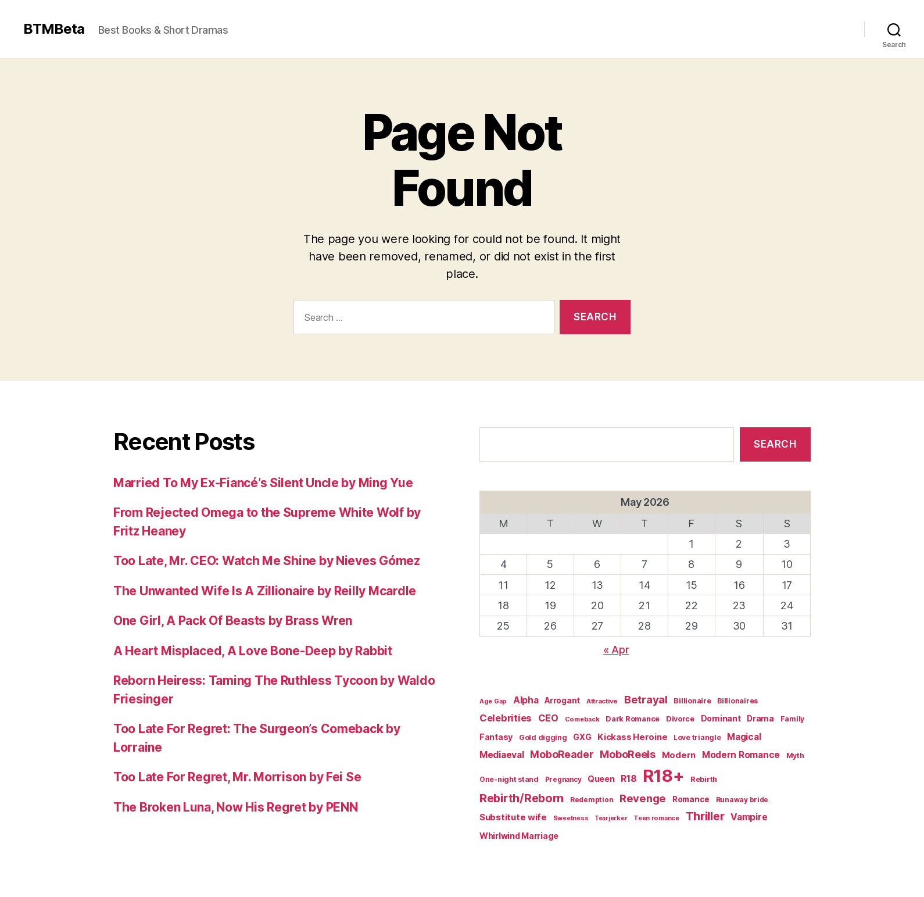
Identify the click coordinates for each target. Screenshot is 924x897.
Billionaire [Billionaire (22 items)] (692, 700)
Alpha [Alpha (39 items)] (526, 700)
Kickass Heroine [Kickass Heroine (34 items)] (632, 737)
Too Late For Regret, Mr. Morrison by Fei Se (237, 777)
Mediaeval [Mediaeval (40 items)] (501, 754)
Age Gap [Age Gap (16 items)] (493, 701)
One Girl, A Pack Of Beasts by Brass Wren (232, 620)
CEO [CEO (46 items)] (548, 718)
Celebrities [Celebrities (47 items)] (505, 718)
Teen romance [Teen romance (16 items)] (656, 818)
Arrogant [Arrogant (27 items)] (562, 700)
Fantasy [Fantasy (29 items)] (496, 737)
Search (775, 444)
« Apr (616, 650)
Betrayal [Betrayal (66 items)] (646, 699)
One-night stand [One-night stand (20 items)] (509, 779)
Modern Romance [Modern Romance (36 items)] (741, 754)
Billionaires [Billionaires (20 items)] (737, 700)
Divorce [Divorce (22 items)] (680, 718)
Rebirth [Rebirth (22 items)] (703, 779)
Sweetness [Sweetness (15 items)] (571, 818)
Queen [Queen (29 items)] (601, 779)
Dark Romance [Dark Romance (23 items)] (633, 718)
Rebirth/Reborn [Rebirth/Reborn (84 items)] (521, 798)
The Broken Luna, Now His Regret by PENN (235, 807)
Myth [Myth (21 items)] (795, 755)
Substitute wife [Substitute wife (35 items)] (513, 817)
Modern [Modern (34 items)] (679, 755)
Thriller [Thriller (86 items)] (705, 816)
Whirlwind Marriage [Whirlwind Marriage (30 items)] (518, 836)
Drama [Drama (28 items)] (760, 718)
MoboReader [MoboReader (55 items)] (561, 754)
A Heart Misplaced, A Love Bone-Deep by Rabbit (252, 651)
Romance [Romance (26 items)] (691, 799)
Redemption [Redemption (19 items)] (591, 799)
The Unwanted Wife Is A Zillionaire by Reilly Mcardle (264, 591)
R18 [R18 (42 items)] (628, 778)
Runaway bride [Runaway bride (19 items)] (742, 799)
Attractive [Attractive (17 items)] (602, 701)
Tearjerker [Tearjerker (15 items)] (610, 818)
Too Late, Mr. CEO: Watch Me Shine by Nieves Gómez (266, 560)
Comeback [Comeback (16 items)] (582, 719)
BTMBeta (53, 29)
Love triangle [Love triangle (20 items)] (697, 737)
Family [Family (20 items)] (792, 718)
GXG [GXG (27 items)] (582, 737)
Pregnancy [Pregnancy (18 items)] (563, 780)
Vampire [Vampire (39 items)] (748, 817)
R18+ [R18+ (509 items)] (663, 776)
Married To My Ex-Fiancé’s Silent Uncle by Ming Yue (263, 483)
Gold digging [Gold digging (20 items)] (543, 737)
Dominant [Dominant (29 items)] (721, 718)
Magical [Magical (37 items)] (744, 736)
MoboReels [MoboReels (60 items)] (628, 754)
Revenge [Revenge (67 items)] (642, 798)
